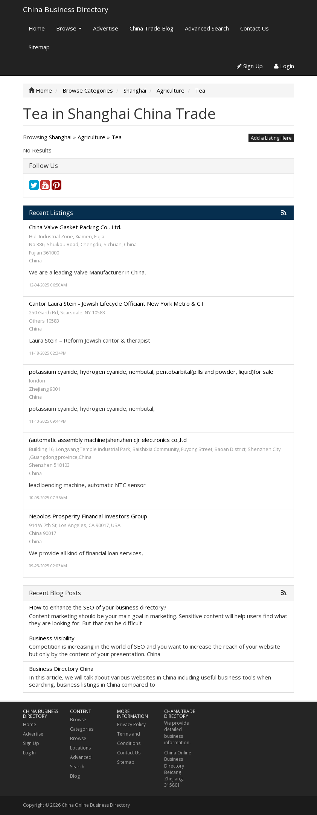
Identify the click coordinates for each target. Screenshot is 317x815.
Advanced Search (207, 28)
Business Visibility (52, 638)
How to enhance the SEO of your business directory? (97, 607)
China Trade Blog (152, 28)
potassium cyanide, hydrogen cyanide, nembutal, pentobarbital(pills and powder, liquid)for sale (151, 371)
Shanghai (60, 137)
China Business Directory (65, 9)
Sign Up (250, 66)
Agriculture (91, 137)
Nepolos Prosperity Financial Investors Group (88, 516)
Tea (116, 137)
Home (37, 28)
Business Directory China (61, 668)
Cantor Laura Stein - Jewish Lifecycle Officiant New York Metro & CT (116, 303)
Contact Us (254, 28)
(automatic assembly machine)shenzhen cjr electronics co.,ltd (108, 439)
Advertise (105, 28)
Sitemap (39, 47)
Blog (75, 776)
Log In (29, 752)
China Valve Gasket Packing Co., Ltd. (75, 227)
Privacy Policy (131, 724)
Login (284, 66)
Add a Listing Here (271, 137)
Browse (69, 28)
